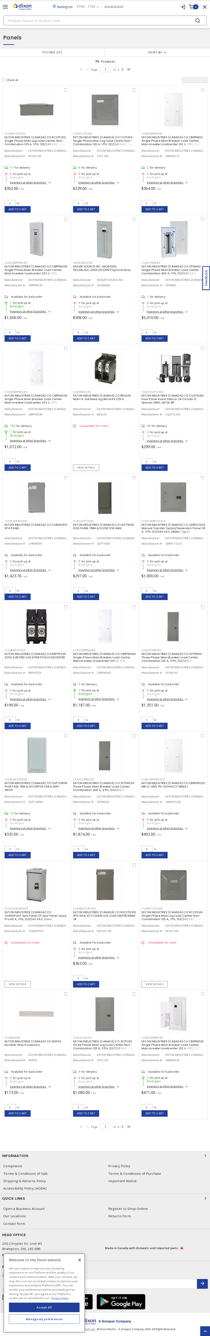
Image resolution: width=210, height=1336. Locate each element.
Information (105, 1155)
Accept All (44, 1307)
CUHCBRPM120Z (153, 779)
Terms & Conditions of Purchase (134, 1174)
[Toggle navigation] (5, 7)
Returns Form (119, 1216)
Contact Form (14, 1224)
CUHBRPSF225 (15, 650)
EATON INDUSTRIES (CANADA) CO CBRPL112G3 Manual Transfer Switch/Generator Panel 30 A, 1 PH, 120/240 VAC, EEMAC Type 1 (173, 528)
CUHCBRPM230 (16, 263)
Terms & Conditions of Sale (25, 1174)
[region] (44, 1293)
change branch (113, 6)
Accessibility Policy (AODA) (25, 1188)
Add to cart (17, 209)
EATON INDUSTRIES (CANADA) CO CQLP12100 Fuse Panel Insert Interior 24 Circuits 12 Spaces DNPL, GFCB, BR (173, 399)
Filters (52, 52)
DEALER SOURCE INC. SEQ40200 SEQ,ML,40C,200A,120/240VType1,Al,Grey (102, 268)
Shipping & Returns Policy (24, 1181)
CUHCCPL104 (82, 133)
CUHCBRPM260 (84, 650)
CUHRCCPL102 (15, 133)
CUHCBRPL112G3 (154, 521)
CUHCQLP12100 (153, 392)
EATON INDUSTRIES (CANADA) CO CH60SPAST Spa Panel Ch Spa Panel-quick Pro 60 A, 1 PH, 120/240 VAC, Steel (36, 915)
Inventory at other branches (28, 182)
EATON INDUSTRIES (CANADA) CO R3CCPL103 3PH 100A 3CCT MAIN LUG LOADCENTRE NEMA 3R (104, 915)
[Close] (79, 1260)
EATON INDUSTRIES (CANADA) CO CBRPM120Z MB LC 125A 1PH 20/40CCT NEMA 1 (173, 784)
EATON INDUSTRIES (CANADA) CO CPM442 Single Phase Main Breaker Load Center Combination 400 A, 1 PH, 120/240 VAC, (171, 270)
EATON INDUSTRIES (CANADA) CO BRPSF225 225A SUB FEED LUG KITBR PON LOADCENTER (35, 655)
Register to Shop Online (128, 1209)
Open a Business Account (24, 1209)
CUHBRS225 (82, 392)
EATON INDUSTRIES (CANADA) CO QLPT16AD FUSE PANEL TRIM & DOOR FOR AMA (103, 526)
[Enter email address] (99, 1284)
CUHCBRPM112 (152, 133)
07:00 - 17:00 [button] (86, 6)
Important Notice (122, 1181)
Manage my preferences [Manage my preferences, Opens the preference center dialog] (44, 1319)
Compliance (12, 1166)
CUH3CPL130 (82, 1038)
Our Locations (14, 1216)
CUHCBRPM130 (152, 1038)
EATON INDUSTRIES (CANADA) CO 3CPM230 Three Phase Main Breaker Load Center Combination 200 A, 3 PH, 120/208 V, (103, 786)
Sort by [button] (155, 52)
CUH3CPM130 (152, 650)
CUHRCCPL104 (152, 908)
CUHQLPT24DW (16, 779)
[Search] (105, 20)
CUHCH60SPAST (16, 908)
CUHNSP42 (13, 1038)
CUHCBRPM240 (16, 392)
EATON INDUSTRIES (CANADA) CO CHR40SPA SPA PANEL (36, 526)
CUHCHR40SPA (16, 521)
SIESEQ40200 (83, 263)
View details (86, 467)
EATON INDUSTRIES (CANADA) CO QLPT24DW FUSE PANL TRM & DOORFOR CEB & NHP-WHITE (36, 786)
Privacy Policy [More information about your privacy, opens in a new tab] (60, 1298)
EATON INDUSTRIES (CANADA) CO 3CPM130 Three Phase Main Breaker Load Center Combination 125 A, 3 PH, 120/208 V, (172, 657)
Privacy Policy (119, 1166)
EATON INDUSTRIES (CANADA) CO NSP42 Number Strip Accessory (33, 1043)
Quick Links (105, 1198)
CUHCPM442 (151, 263)
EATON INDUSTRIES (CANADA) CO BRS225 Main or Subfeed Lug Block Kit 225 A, (102, 397)
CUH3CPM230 (83, 779)
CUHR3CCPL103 (84, 908)
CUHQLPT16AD (83, 521)
